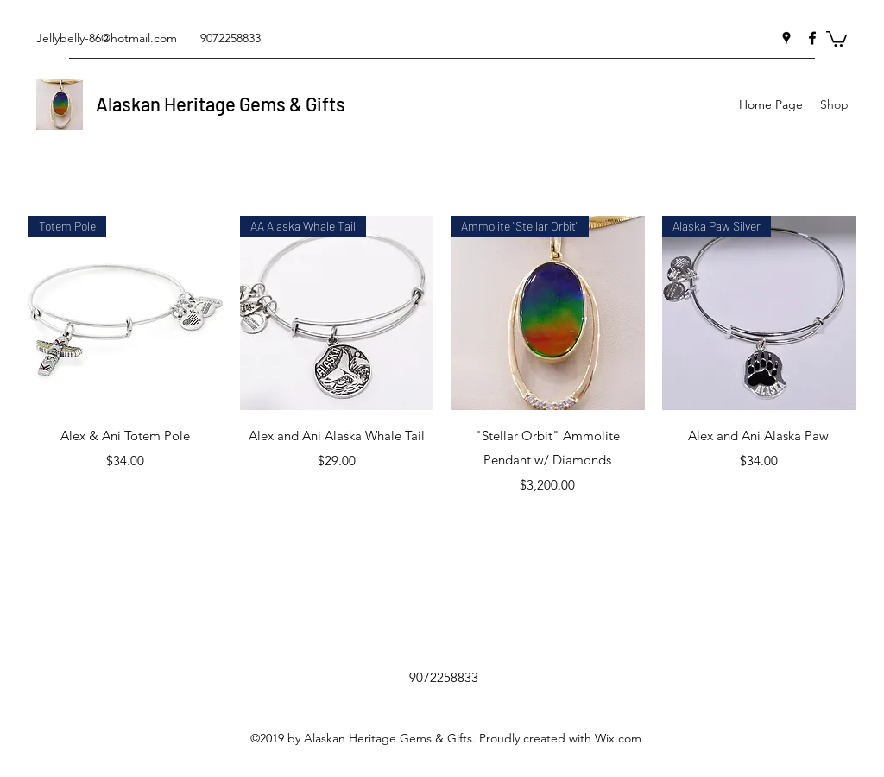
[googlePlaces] (786, 38)
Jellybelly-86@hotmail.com (106, 38)
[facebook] (812, 38)
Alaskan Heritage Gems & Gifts (220, 103)
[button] (836, 38)
